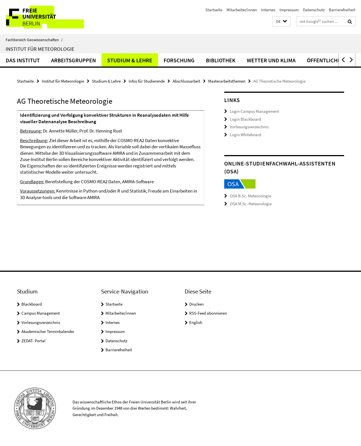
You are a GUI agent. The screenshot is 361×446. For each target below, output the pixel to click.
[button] (281, 21)
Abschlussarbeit (186, 81)
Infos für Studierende (147, 81)
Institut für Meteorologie (40, 48)
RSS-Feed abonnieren (208, 313)
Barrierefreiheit (342, 9)
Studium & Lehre (129, 60)
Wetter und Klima (271, 60)
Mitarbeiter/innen (241, 9)
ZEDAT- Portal (33, 340)
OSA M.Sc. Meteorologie (251, 203)
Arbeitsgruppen (73, 60)
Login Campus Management (254, 111)
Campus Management (40, 313)
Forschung (179, 60)
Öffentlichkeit (328, 60)
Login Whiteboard (245, 134)
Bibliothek (220, 60)
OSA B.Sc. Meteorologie (250, 195)
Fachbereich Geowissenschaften (34, 40)
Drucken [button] (196, 304)
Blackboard (31, 304)
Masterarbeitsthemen (226, 81)
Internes (268, 9)
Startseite (213, 9)
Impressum (289, 9)
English (195, 322)
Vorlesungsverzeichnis (249, 126)
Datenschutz (314, 9)
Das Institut (23, 60)
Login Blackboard (245, 119)
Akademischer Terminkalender (47, 331)
